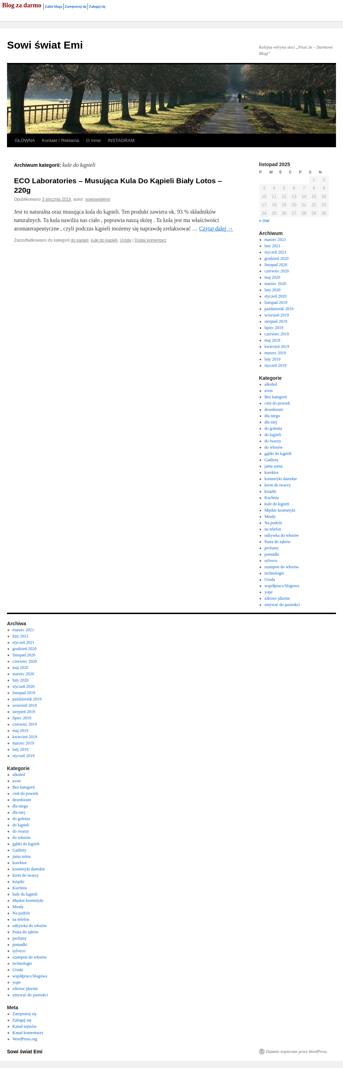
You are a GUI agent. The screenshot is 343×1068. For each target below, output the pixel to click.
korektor (272, 472)
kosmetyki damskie (281, 478)
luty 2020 (273, 289)
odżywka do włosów (282, 535)
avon (269, 390)
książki (270, 491)
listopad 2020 (276, 264)
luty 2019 (273, 359)
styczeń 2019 (276, 365)
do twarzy (273, 441)
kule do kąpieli (104, 240)
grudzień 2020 (277, 258)
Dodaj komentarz (151, 240)
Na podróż (273, 522)
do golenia (273, 428)
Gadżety (272, 459)
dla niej (271, 422)
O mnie (93, 140)
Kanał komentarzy (28, 1032)
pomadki (272, 554)
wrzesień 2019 (277, 315)
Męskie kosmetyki (280, 510)
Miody (270, 516)
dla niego (272, 415)
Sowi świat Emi (45, 45)
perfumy (272, 548)
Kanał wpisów (25, 1026)
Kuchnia (272, 497)
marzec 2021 (275, 239)
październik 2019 (279, 308)
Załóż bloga (53, 6)
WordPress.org (25, 1039)
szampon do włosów (282, 566)
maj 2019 (272, 340)
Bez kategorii (276, 396)
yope (269, 592)
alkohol (271, 384)
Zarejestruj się (75, 6)
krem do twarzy (278, 485)
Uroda (125, 240)
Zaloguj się (97, 6)
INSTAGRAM (121, 140)
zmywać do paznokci (282, 604)
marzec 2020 (275, 283)
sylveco (271, 560)
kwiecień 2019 (277, 346)
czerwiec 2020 (277, 271)
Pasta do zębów (278, 541)
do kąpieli (80, 240)
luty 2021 (273, 245)
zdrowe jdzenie (277, 598)
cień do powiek (277, 403)
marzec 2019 (275, 352)
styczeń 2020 (276, 296)
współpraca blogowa (282, 585)
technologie (274, 573)
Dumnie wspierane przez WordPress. (297, 1051)
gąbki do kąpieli (278, 453)
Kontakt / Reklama (60, 140)
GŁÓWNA (25, 140)
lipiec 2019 (274, 327)
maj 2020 (272, 277)
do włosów (274, 447)
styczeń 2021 (276, 252)
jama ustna (274, 466)
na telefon (273, 529)
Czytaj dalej (216, 229)
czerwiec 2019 (277, 334)
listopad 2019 (276, 302)
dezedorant (274, 409)
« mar (264, 220)
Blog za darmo (21, 5)
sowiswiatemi (97, 199)
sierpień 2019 (276, 321)
